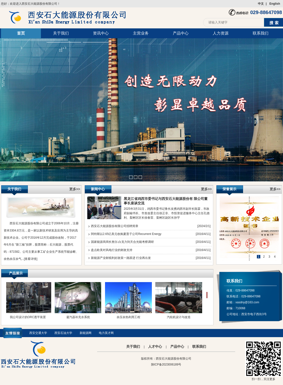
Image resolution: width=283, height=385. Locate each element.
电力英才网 (106, 333)
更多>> (74, 189)
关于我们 (61, 33)
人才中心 (155, 346)
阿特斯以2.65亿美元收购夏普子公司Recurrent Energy (126, 234)
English (274, 3)
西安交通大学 (38, 333)
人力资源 (221, 33)
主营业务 (141, 33)
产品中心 (181, 33)
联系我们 (260, 33)
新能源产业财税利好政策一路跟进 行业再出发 (121, 258)
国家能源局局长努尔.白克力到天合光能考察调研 (122, 242)
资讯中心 (101, 33)
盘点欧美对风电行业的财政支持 (111, 250)
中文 (261, 3)
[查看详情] (30, 259)
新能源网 (85, 333)
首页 (21, 33)
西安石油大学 (63, 333)
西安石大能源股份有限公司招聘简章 (114, 226)
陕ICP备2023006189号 (166, 364)
